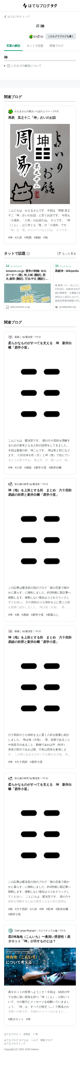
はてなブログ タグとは (16, 1040)
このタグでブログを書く (61, 36)
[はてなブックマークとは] (28, 253)
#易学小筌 (40, 467)
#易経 (37, 237)
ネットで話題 (35, 45)
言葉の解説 (13, 45)
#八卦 (18, 237)
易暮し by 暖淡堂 (23, 337)
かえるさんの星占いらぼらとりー (32, 111)
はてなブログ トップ (17, 16)
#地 (45, 237)
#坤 (10, 237)
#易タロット (16, 1019)
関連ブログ (57, 45)
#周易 (28, 237)
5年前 (63, 930)
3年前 (38, 337)
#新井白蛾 (55, 467)
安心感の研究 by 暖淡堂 (27, 484)
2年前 (56, 111)
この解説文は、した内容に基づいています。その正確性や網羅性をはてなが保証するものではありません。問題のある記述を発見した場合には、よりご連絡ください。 (22, 66)
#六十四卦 (21, 761)
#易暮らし (52, 614)
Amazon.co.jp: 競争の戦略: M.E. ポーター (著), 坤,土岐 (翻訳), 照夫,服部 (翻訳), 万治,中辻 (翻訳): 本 (26, 275)
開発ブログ (46, 1040)
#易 (17, 614)
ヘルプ (34, 1040)
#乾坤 (49, 909)
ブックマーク (14, 266)
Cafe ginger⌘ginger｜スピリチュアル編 (35, 930)
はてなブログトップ (14, 1043)
